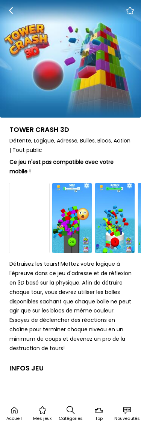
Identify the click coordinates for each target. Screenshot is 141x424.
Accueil (14, 413)
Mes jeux (42, 413)
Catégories (71, 413)
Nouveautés (127, 413)
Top (98, 413)
